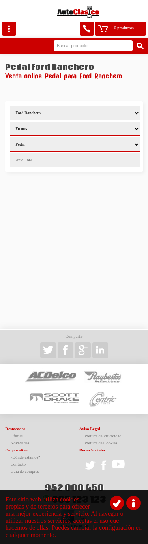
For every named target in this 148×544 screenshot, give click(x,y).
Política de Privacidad (103, 436)
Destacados (15, 429)
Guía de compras (25, 471)
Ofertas (17, 436)
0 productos (124, 28)
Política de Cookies (100, 443)
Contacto (18, 464)
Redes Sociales (92, 450)
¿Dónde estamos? (25, 457)
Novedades (20, 443)
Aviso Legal (89, 429)
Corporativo (16, 450)
